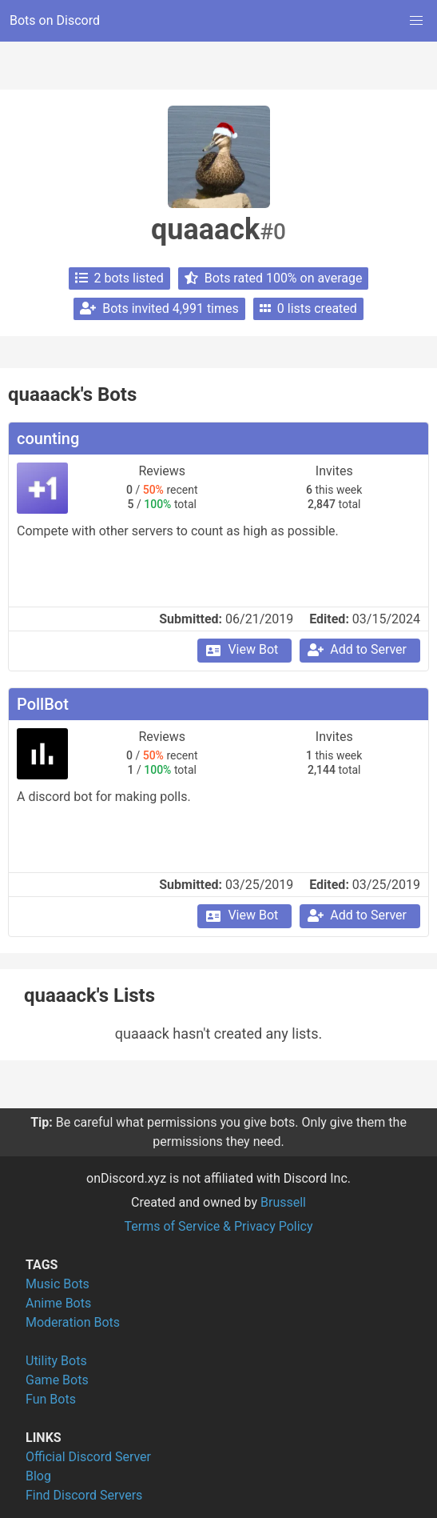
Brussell (283, 1202)
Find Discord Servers (84, 1495)
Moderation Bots (73, 1322)
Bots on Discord (55, 20)
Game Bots (57, 1380)
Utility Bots (56, 1360)
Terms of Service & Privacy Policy (218, 1226)
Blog (38, 1476)
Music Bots (57, 1284)
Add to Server (356, 649)
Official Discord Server (88, 1456)
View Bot (241, 649)
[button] (416, 21)
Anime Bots (58, 1303)
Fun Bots (51, 1399)
